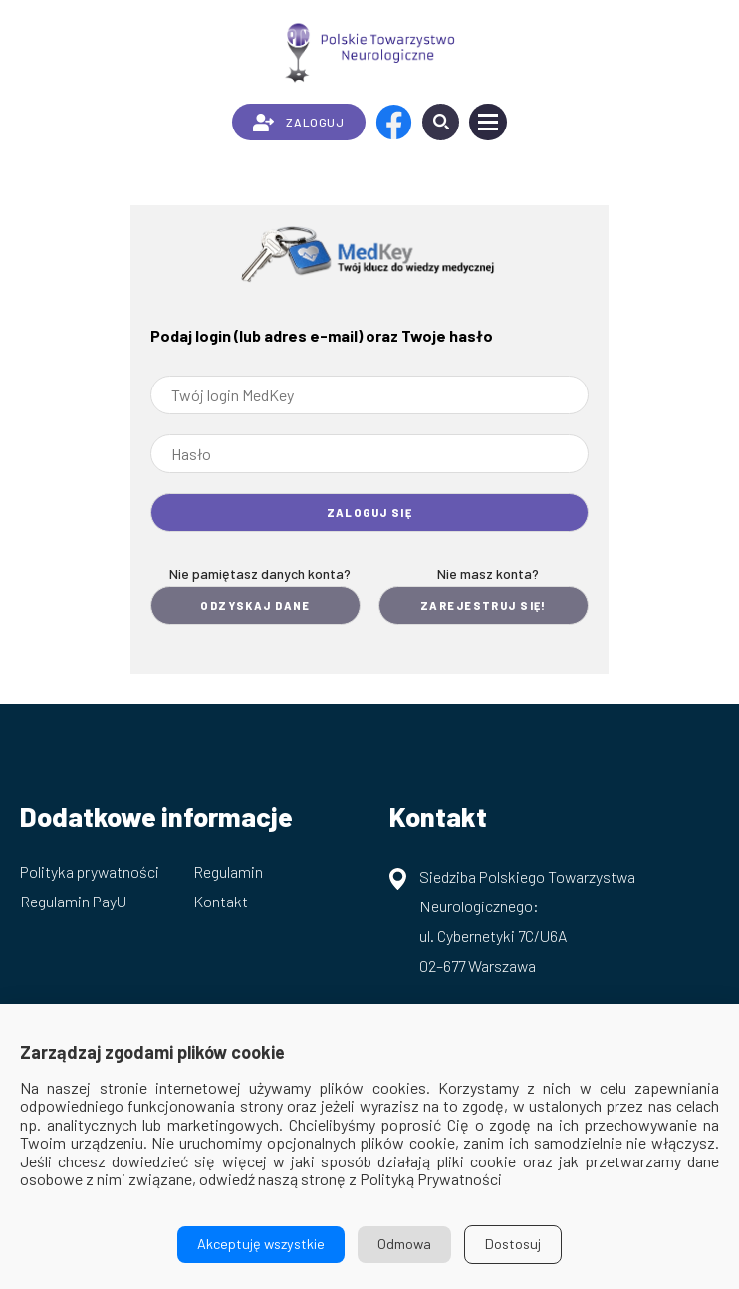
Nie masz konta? (488, 573)
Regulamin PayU (73, 901)
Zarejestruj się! (483, 605)
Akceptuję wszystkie (261, 1243)
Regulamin (228, 871)
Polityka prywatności (89, 871)
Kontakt (220, 901)
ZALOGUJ (298, 122)
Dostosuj (513, 1243)
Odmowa (404, 1243)
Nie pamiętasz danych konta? (260, 573)
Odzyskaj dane (255, 605)
